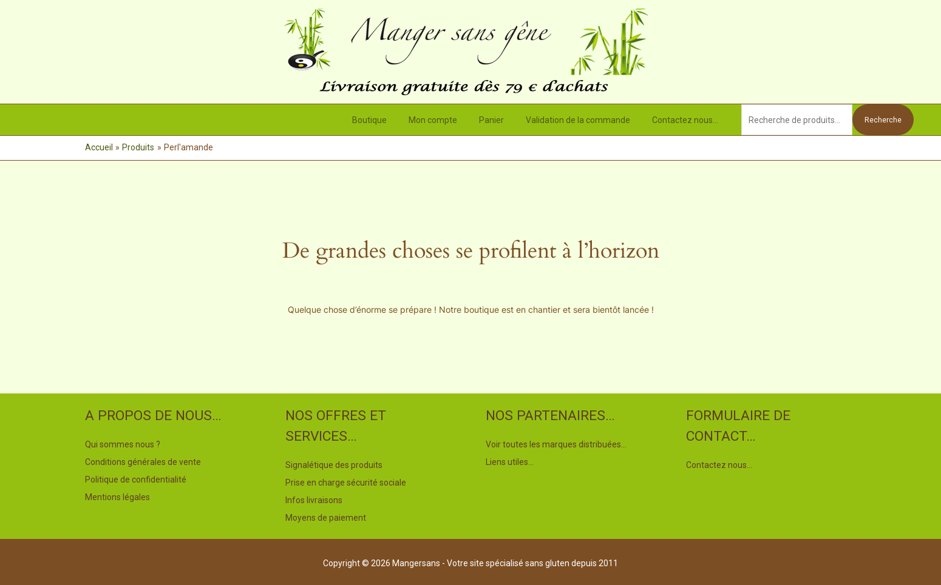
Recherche (883, 120)
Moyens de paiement (325, 516)
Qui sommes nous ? (122, 444)
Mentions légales (117, 495)
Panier (503, 120)
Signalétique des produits (333, 465)
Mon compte (450, 120)
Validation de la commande (585, 120)
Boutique (391, 120)
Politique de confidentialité (135, 478)
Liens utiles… (510, 461)
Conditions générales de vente (143, 461)
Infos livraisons (313, 499)
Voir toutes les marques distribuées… (556, 444)
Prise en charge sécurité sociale (345, 482)
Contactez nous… (687, 120)
